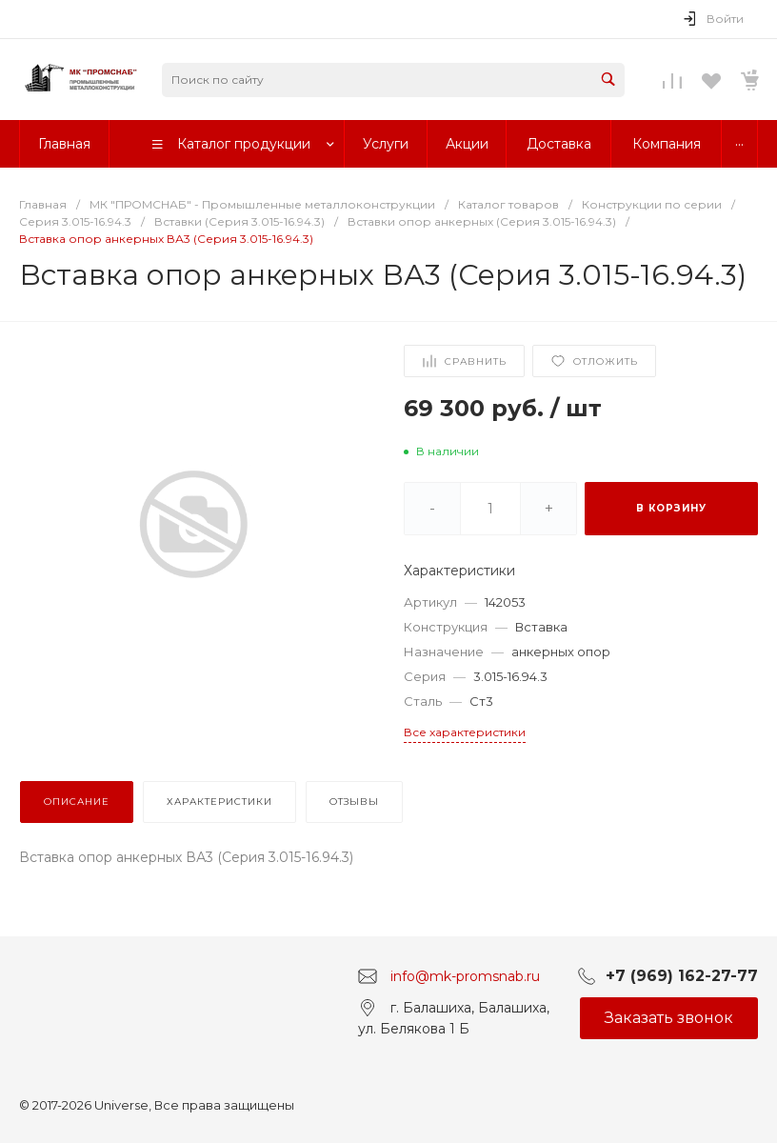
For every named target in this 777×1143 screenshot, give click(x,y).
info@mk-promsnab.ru (465, 975)
